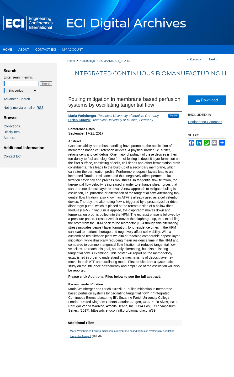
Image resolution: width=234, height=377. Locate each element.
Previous (195, 59)
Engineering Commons (205, 122)
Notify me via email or (23, 108)
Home (71, 61)
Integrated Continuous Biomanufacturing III (149, 73)
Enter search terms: (18, 77)
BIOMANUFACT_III (111, 61)
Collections (12, 126)
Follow (173, 115)
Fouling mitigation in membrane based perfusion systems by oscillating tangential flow (124, 102)
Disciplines (12, 132)
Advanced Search (17, 99)
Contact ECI (12, 156)
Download (207, 100)
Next (212, 59)
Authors (9, 138)
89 (128, 61)
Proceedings (87, 61)
